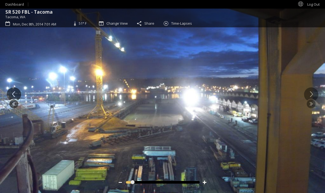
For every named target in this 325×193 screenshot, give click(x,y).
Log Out (313, 4)
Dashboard (14, 4)
